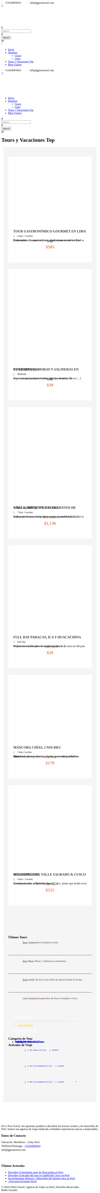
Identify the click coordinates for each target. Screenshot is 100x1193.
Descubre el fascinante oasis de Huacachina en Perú (35, 1172)
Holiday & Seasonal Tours (29, 1041)
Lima (17, 58)
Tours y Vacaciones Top (20, 61)
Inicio (11, 49)
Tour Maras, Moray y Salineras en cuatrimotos (45, 369)
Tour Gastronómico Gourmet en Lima (49, 231)
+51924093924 (32, 1146)
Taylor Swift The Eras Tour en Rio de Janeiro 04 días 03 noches (52, 979)
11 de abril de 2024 (36, 1050)
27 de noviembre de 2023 (39, 1066)
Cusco (18, 55)
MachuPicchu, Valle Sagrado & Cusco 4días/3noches (49, 874)
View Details (50, 255)
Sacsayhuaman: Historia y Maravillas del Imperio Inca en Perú (41, 1178)
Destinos (12, 52)
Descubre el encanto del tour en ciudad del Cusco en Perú (39, 1175)
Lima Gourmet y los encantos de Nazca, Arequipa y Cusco (44, 507)
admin (55, 1050)
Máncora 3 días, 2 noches (36, 747)
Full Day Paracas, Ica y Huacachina (47, 637)
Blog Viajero (15, 64)
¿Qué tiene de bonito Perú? (22, 1181)
